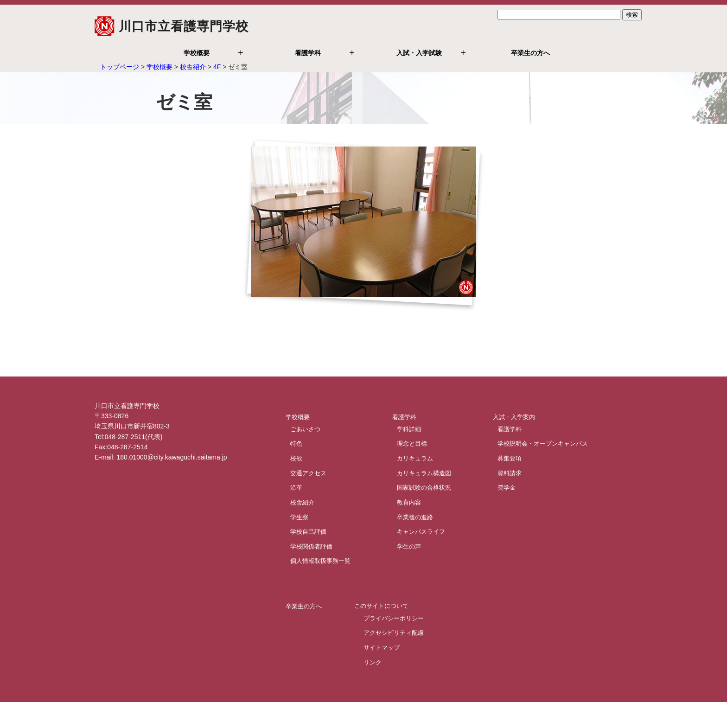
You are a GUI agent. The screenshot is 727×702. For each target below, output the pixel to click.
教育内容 (409, 501)
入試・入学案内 (514, 416)
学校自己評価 (308, 531)
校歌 (296, 457)
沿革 (296, 487)
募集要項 (509, 457)
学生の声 (409, 545)
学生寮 (299, 516)
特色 (296, 443)
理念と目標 (412, 443)
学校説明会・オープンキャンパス (542, 443)
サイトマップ (382, 647)
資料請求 (509, 472)
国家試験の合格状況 (424, 487)
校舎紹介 (193, 66)
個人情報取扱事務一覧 (320, 560)
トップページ (119, 66)
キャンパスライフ (421, 531)
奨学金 (506, 487)
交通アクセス (308, 472)
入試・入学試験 (419, 53)
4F (217, 66)
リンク (373, 661)
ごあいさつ (305, 428)
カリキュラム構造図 (424, 472)
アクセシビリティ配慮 (394, 632)
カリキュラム (415, 457)
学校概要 (197, 53)
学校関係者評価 (311, 545)
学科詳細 (409, 428)
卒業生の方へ (530, 53)
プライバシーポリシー (394, 617)
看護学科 (308, 53)
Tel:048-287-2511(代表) (128, 436)
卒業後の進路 (415, 516)
